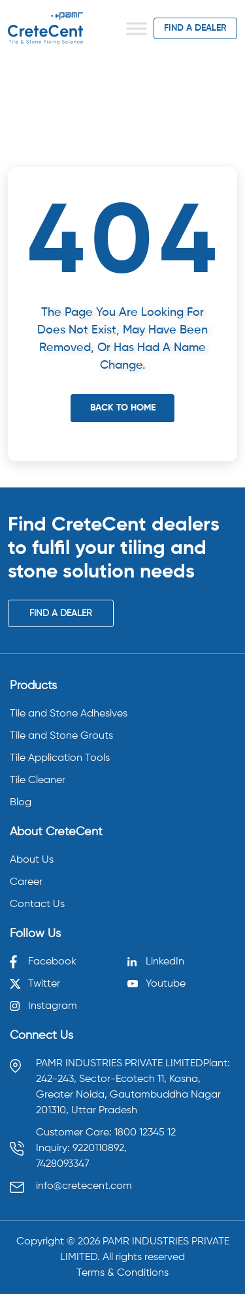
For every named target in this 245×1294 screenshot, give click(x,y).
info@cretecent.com (84, 1186)
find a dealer (195, 28)
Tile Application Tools (60, 758)
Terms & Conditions (122, 1273)
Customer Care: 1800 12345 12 (106, 1133)
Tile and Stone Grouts (61, 736)
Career (26, 882)
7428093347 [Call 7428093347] (63, 1164)
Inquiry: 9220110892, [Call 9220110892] (81, 1148)
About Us (32, 860)
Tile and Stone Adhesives (68, 714)
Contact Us (37, 904)
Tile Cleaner (37, 780)
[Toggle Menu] (136, 28)
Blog (20, 802)
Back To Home (122, 407)
